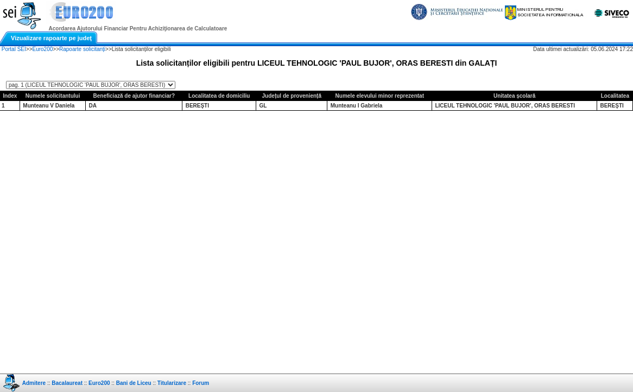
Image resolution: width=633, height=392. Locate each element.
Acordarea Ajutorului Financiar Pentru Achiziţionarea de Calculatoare (138, 28)
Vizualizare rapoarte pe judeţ (51, 38)
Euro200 (43, 49)
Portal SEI (14, 49)
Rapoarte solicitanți (82, 49)
